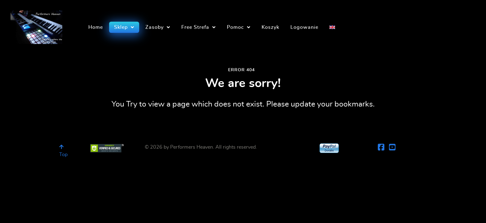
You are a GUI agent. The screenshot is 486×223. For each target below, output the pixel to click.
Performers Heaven (191, 147)
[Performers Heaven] (36, 25)
